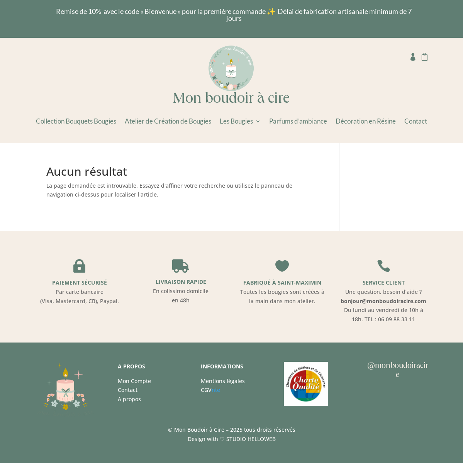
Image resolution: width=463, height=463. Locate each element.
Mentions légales (223, 381)
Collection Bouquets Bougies (76, 122)
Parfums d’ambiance (298, 122)
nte (210, 389)
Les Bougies (236, 122)
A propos (129, 399)
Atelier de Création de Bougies (168, 122)
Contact (415, 122)
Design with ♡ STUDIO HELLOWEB (232, 439)
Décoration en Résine (366, 122)
